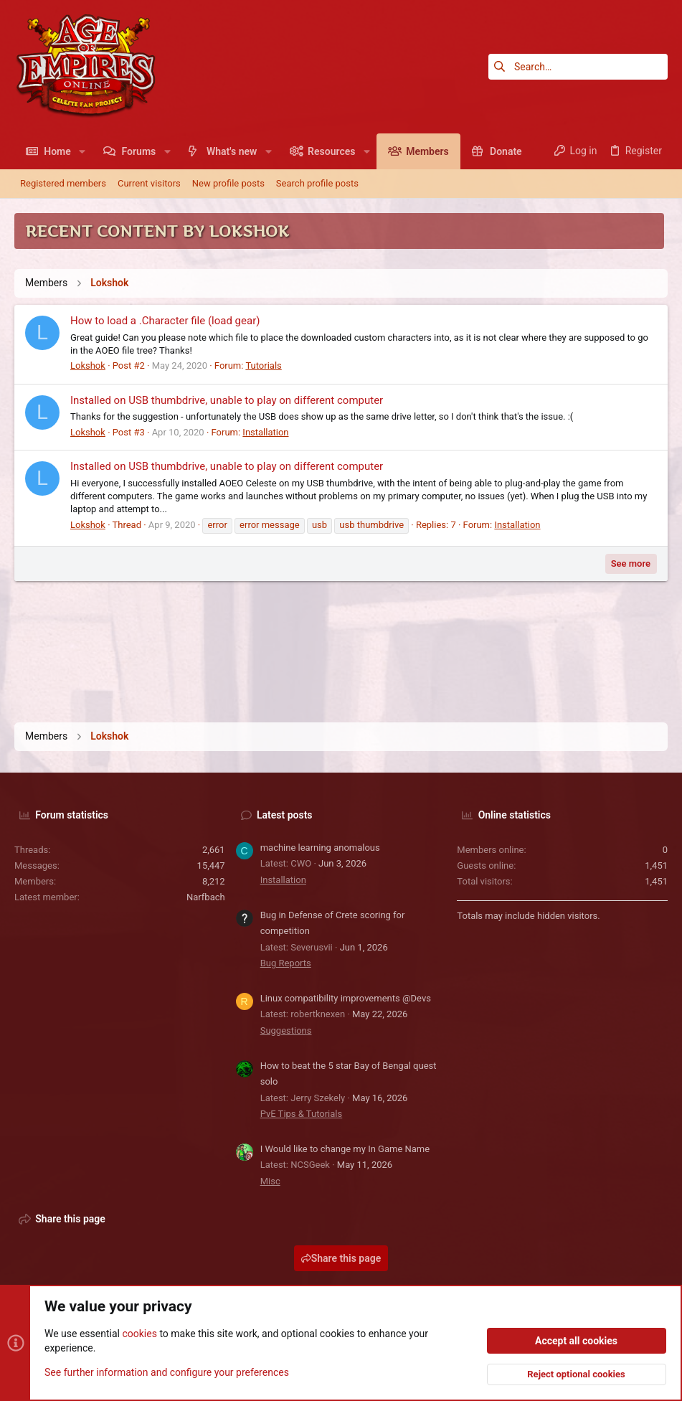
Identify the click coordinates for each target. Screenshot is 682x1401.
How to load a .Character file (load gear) (165, 320)
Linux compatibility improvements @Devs (345, 998)
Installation (265, 432)
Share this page (341, 1258)
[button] (82, 151)
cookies (139, 1333)
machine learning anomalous (320, 847)
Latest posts (285, 815)
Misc (270, 1181)
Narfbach (205, 897)
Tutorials (263, 365)
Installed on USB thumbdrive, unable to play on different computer (226, 400)
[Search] (578, 67)
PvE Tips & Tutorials (301, 1113)
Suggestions (286, 1030)
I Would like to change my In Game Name (345, 1148)
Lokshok (87, 365)
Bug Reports (285, 963)
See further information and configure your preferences (166, 1371)
